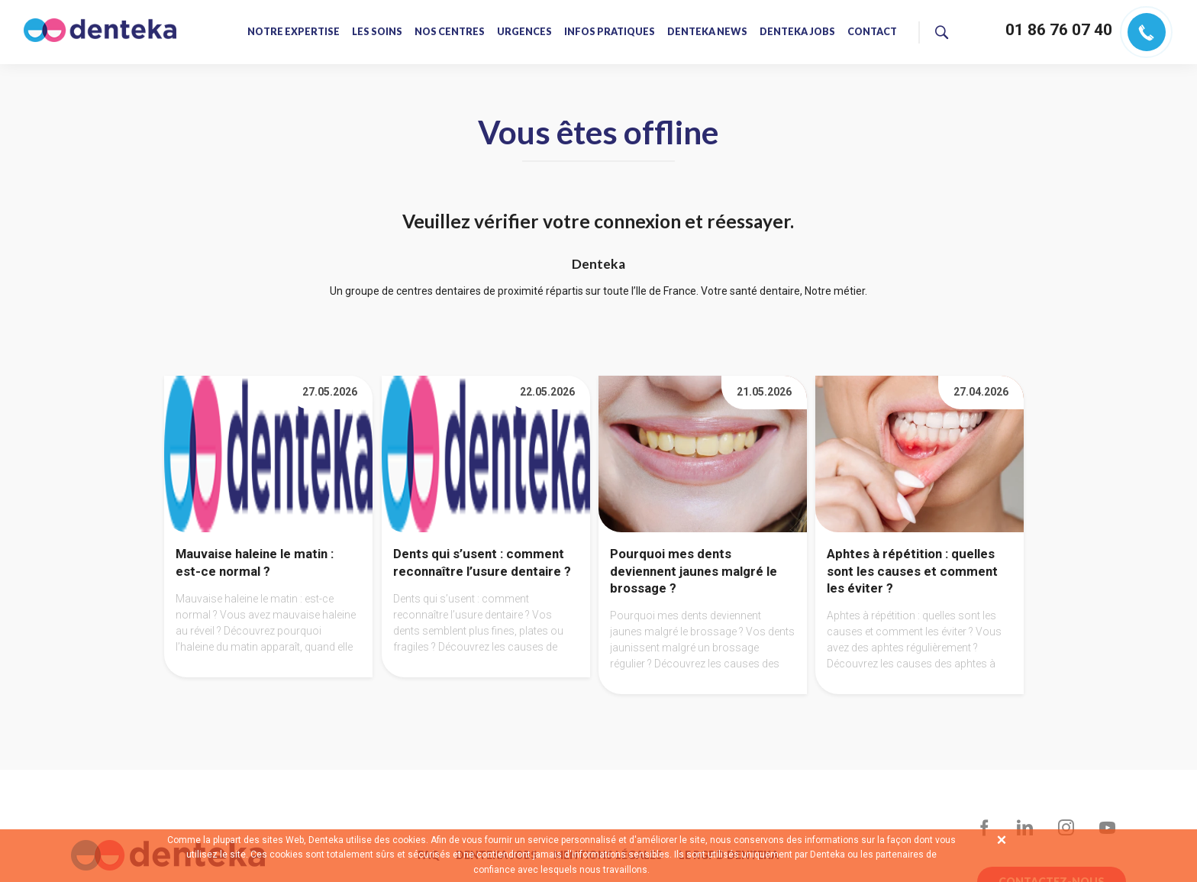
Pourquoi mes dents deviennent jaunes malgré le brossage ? (693, 571)
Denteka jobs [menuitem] (796, 32)
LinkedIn (1025, 828)
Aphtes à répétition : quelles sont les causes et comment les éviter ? (912, 571)
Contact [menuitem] (871, 32)
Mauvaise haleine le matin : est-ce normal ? (255, 562)
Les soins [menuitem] (377, 32)
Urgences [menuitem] (524, 32)
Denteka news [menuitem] (707, 32)
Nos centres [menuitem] (450, 32)
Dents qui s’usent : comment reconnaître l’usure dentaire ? (482, 562)
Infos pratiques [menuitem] (609, 32)
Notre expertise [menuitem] (293, 32)
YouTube (1107, 828)
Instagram (1066, 828)
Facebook (984, 828)
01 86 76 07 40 (1058, 30)
